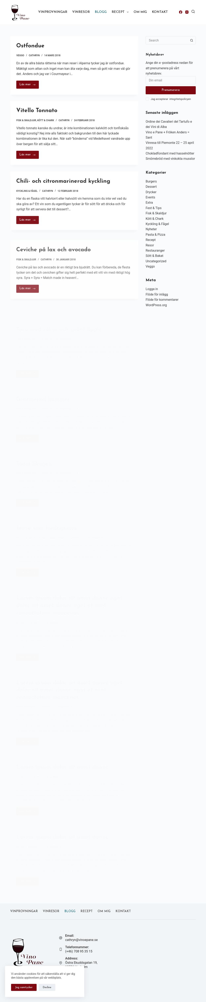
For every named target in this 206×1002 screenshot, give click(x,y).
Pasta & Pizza (155, 234)
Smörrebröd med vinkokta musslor (170, 159)
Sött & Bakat (154, 256)
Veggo (20, 55)
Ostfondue (30, 46)
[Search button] (192, 40)
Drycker (151, 192)
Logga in (152, 289)
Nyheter (151, 229)
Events (150, 197)
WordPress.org (156, 305)
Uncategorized (156, 261)
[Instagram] (186, 12)
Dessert (151, 187)
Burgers (151, 181)
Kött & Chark (45, 121)
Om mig (140, 12)
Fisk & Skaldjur (26, 121)
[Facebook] (180, 12)
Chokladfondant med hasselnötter (170, 153)
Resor (150, 245)
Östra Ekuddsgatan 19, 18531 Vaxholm (81, 965)
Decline (47, 987)
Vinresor (81, 12)
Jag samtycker (24, 987)
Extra (149, 202)
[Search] (193, 11)
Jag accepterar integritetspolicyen (171, 99)
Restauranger (155, 250)
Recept (121, 12)
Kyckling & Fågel (27, 195)
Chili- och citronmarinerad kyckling (63, 185)
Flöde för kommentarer (162, 300)
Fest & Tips (154, 208)
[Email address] (171, 80)
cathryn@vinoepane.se (81, 940)
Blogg (101, 12)
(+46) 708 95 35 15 (78, 951)
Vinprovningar (52, 12)
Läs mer (29, 86)
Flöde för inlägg (157, 294)
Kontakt (160, 12)
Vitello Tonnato (36, 112)
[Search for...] (167, 40)
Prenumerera (171, 90)
